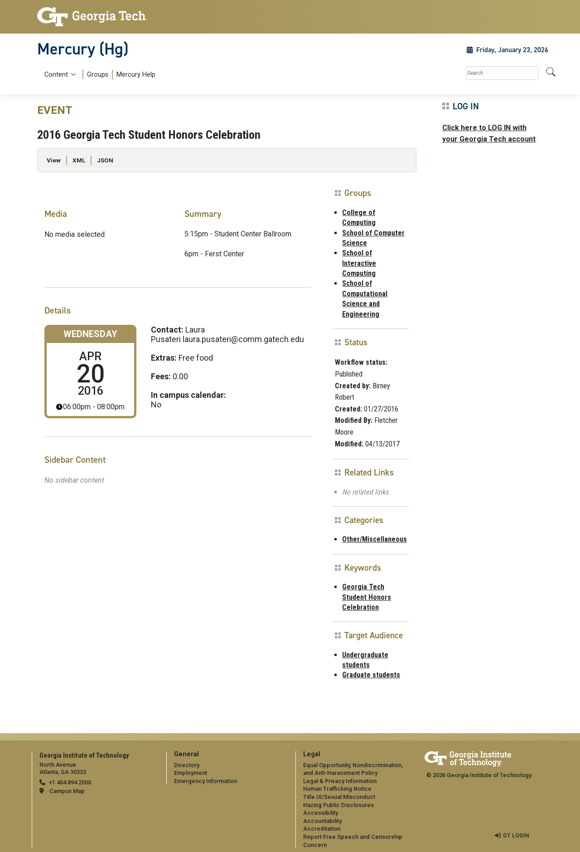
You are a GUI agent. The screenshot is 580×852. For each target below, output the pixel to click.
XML (78, 160)
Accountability (322, 821)
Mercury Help (135, 74)
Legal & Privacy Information (340, 781)
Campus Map (67, 791)
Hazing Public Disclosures (338, 805)
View (54, 160)
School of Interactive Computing (359, 263)
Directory (186, 765)
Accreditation (321, 828)
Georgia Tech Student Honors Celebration (366, 597)
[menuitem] (98, 74)
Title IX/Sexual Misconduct (339, 796)
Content (56, 74)
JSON (105, 160)
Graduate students (371, 675)
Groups (97, 74)
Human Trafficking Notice (337, 788)
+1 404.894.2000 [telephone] (70, 782)
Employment (190, 772)
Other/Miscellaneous (374, 539)
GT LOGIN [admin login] (516, 835)
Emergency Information (205, 781)
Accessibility (320, 812)
